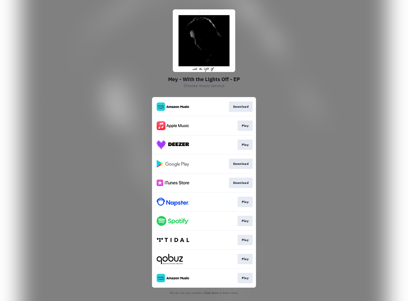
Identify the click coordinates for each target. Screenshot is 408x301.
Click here (210, 293)
